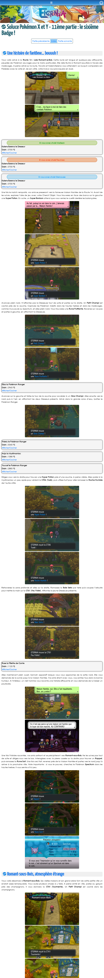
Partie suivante (65, 41)
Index (53, 41)
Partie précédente (40, 41)
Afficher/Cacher (9, 152)
